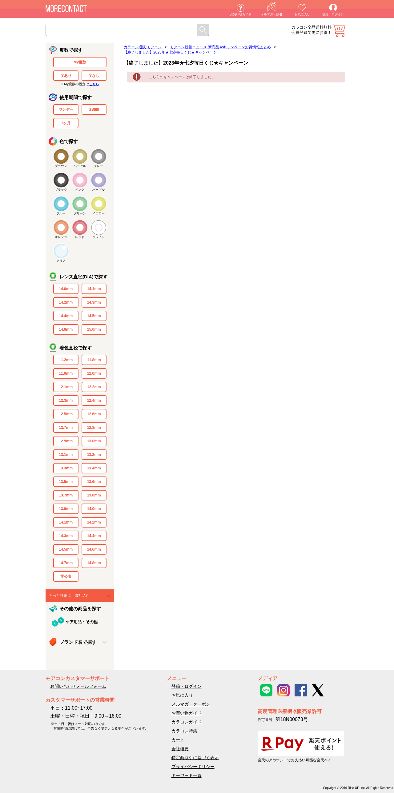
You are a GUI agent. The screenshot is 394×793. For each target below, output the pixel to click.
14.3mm (94, 302)
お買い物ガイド (240, 14)
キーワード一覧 (186, 775)
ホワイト (98, 237)
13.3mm (66, 468)
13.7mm (66, 495)
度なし (93, 76)
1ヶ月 (65, 123)
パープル (98, 189)
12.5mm (66, 414)
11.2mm (66, 360)
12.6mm (94, 414)
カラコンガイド (186, 721)
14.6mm (94, 549)
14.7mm (66, 563)
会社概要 (180, 748)
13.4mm (94, 468)
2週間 (94, 109)
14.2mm (66, 302)
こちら (94, 84)
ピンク (79, 189)
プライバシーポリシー (193, 766)
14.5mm (94, 316)
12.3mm (66, 400)
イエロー (98, 213)
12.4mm (94, 400)
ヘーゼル (80, 166)
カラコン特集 (184, 730)
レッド (79, 237)
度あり (65, 76)
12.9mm (66, 441)
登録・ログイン (333, 14)
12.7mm (66, 427)
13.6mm (94, 482)
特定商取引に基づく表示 (195, 757)
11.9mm (66, 373)
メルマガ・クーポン (190, 704)
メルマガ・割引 (271, 14)
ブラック (61, 189)
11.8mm (94, 360)
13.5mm (66, 482)
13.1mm (66, 454)
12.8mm (94, 427)
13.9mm (66, 509)
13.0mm (94, 441)
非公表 (65, 576)
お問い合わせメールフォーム (78, 686)
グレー (98, 166)
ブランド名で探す (77, 642)
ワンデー (65, 109)
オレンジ (61, 237)
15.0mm (94, 329)
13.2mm (94, 454)
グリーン (80, 213)
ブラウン (61, 166)
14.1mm (94, 289)
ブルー (61, 213)
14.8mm (66, 329)
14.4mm (66, 316)
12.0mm (94, 373)
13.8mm (94, 495)
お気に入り (302, 14)
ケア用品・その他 (82, 622)
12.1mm (66, 387)
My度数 (80, 62)
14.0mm (66, 289)
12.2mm (94, 387)
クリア (61, 260)
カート (338, 30)
